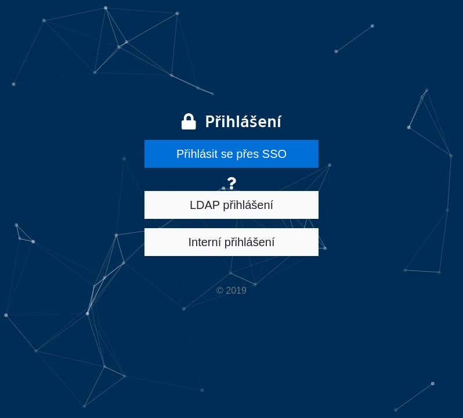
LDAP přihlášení (231, 205)
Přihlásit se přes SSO (231, 153)
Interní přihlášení (232, 242)
